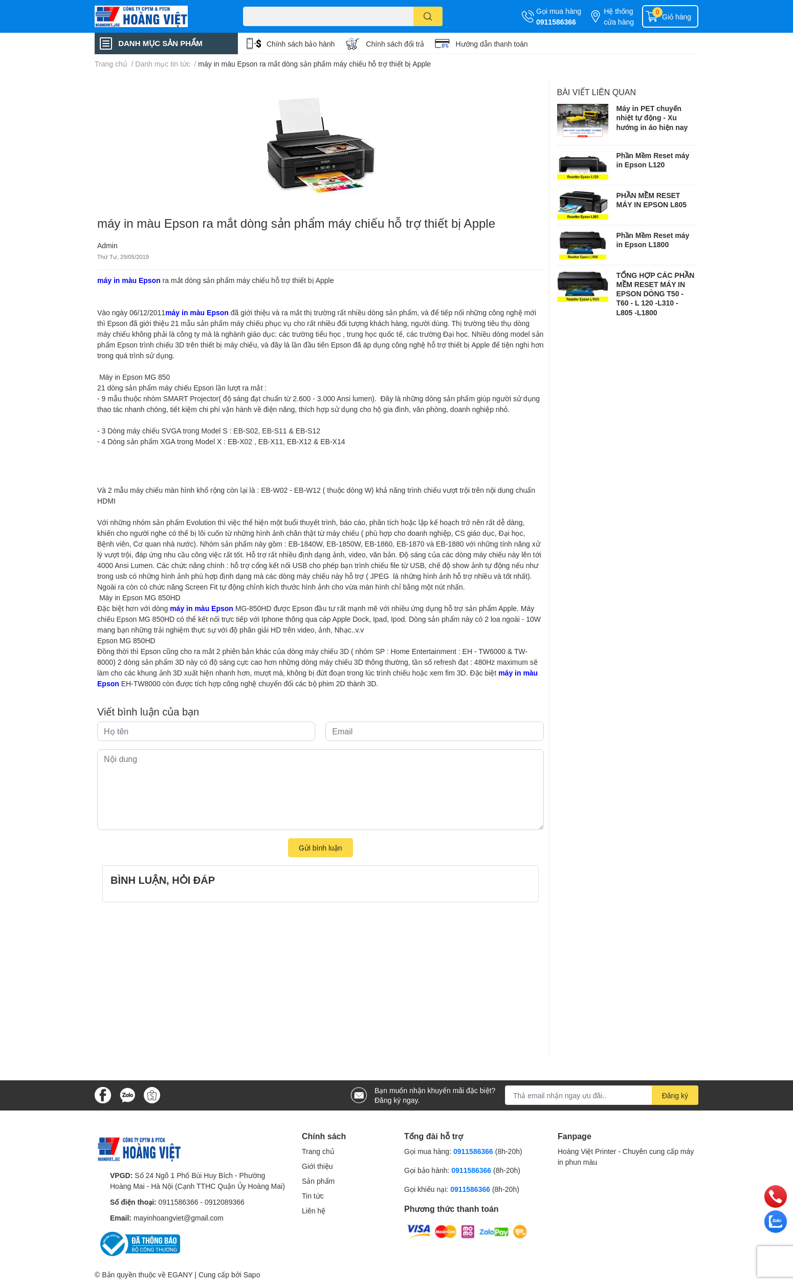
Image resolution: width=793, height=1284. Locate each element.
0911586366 (556, 21)
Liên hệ (313, 1210)
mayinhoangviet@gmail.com (179, 1217)
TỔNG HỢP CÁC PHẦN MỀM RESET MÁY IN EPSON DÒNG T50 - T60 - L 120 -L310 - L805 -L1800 (655, 294)
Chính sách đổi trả (395, 43)
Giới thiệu (317, 1166)
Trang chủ (318, 1151)
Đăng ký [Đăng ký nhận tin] (675, 1095)
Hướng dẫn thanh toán (491, 43)
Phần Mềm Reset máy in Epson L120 (653, 160)
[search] (428, 16)
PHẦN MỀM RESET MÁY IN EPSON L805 (651, 200)
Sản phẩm (318, 1181)
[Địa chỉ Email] (601, 1095)
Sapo (252, 1274)
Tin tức (313, 1195)
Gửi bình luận (320, 847)
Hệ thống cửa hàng (619, 16)
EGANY (180, 1274)
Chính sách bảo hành (301, 43)
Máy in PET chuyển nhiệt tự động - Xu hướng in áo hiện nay (652, 117)
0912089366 (225, 1202)
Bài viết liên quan (596, 92)
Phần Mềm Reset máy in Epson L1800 (653, 240)
